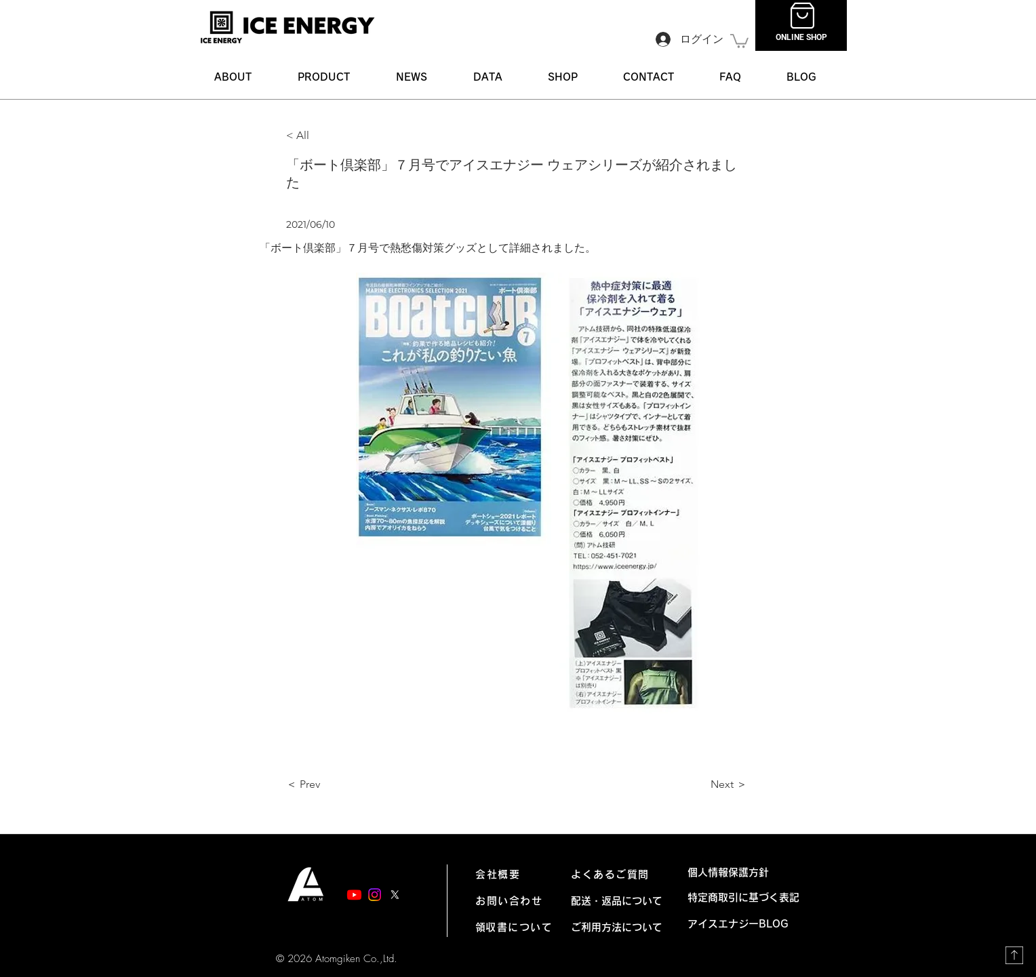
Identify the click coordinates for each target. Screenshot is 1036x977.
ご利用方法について (616, 927)
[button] (324, 76)
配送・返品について (616, 901)
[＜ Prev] (331, 785)
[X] (394, 894)
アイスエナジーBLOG (743, 924)
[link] (739, 40)
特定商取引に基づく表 (738, 897)
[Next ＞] (713, 785)
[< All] (331, 136)
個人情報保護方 (723, 872)
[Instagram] (374, 894)
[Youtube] (354, 894)
